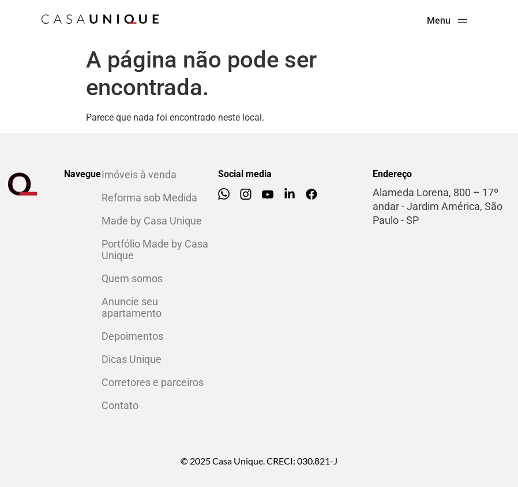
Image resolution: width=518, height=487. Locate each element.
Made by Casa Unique (152, 221)
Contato (120, 405)
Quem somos (132, 278)
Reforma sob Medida (149, 198)
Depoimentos (132, 336)
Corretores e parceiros (153, 382)
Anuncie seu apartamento (132, 307)
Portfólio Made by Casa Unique (155, 249)
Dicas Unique (132, 359)
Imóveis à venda (139, 174)
